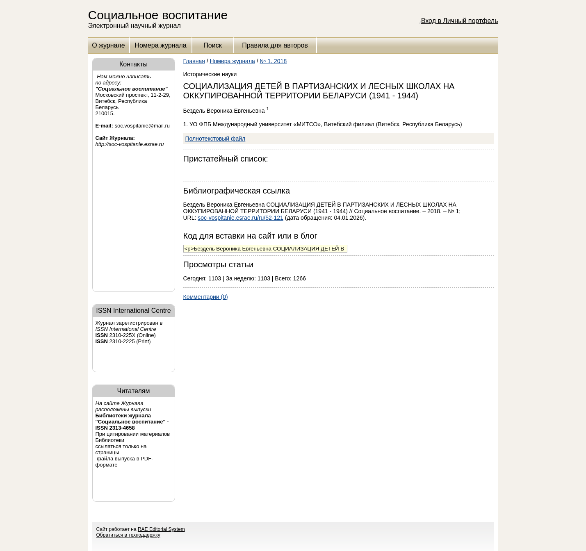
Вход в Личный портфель (459, 20)
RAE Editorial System (161, 529)
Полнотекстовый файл (215, 138)
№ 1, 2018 (273, 61)
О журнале (108, 45)
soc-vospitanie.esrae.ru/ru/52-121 (240, 217)
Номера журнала (160, 45)
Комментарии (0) (205, 297)
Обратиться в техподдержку (128, 535)
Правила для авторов (275, 45)
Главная (194, 61)
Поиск (212, 45)
